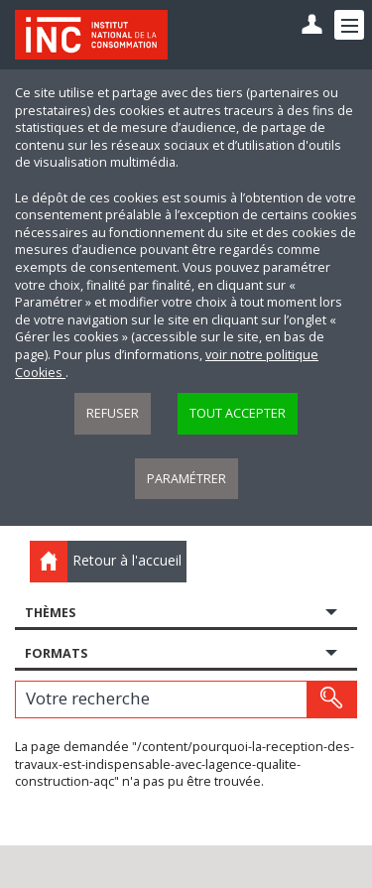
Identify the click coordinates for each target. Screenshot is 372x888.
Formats (56, 653)
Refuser (112, 413)
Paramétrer (186, 478)
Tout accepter (237, 413)
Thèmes (50, 612)
